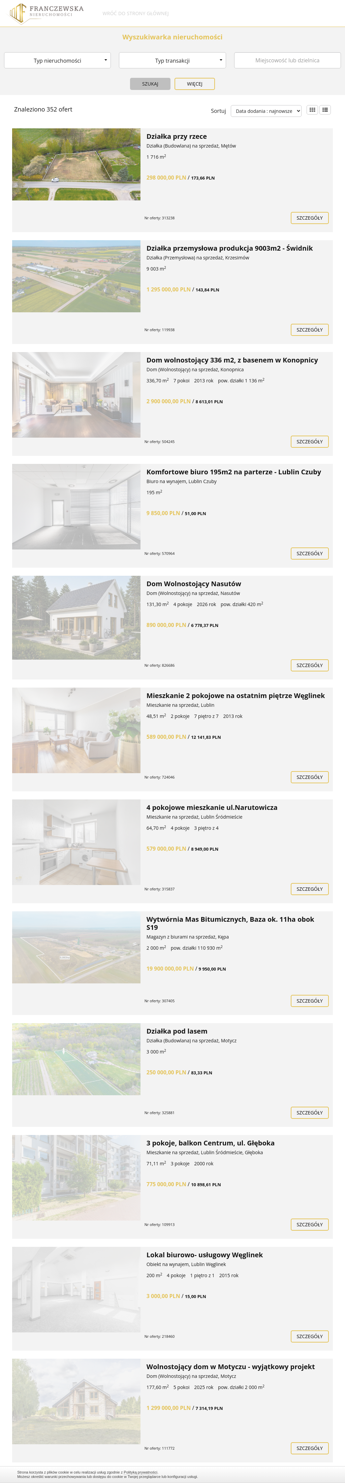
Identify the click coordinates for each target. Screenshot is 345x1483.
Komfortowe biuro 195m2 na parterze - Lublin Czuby (234, 471)
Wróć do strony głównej (135, 13)
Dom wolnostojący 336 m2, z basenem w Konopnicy (232, 360)
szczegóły (310, 218)
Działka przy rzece (177, 136)
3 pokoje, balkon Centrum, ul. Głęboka (211, 1142)
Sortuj (218, 111)
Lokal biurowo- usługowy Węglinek (205, 1254)
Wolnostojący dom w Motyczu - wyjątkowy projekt (231, 1366)
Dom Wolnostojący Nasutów (194, 583)
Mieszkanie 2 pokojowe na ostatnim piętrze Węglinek (236, 695)
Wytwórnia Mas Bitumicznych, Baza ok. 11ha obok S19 (230, 923)
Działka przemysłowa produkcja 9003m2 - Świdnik (230, 248)
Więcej (194, 84)
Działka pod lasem (177, 1031)
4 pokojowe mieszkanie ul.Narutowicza (212, 807)
